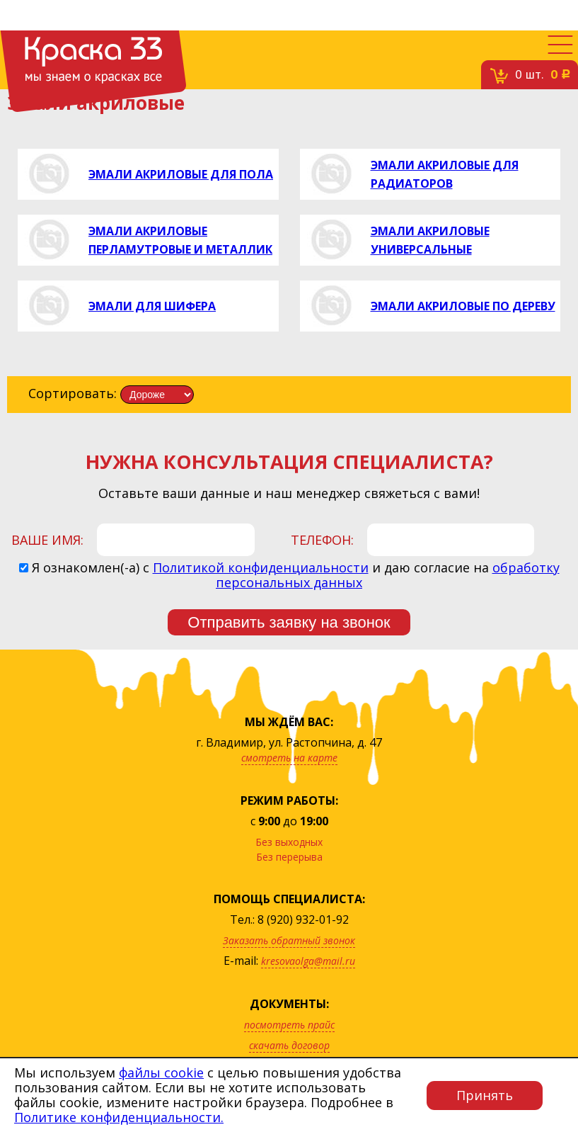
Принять (484, 1095)
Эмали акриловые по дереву (463, 306)
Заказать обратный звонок (289, 940)
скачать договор (289, 1045)
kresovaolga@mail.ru (308, 961)
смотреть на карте (289, 757)
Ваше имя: (47, 539)
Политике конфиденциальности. (119, 1117)
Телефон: (322, 539)
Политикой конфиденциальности (261, 567)
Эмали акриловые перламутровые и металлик (180, 240)
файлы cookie (161, 1072)
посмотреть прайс (289, 1024)
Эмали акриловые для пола (180, 174)
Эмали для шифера (152, 306)
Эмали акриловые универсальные (430, 240)
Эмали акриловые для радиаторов (445, 174)
